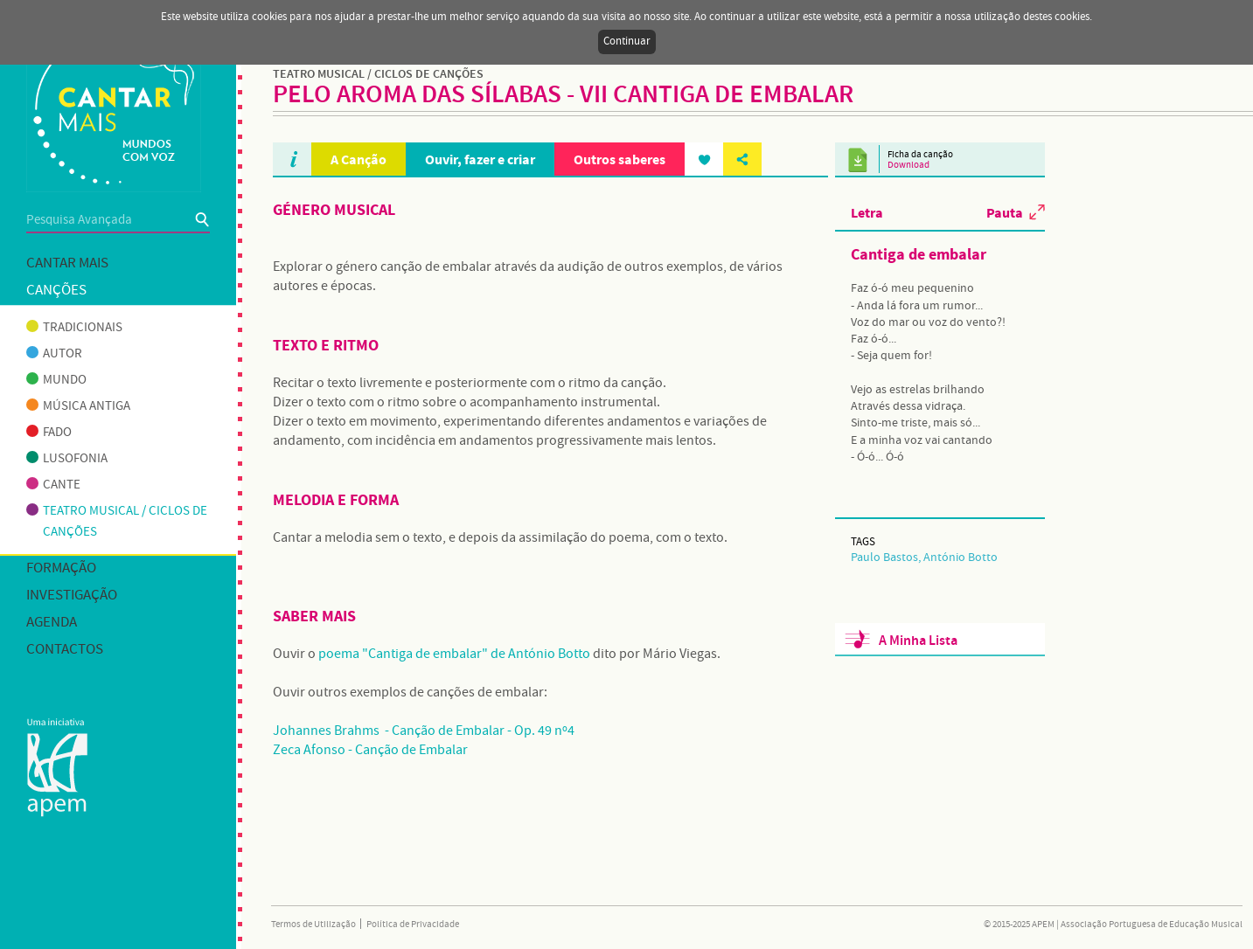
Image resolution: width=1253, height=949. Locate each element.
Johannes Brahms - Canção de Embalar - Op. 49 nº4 (423, 731)
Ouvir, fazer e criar (480, 159)
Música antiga (78, 406)
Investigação (71, 595)
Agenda (51, 623)
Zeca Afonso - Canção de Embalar (370, 750)
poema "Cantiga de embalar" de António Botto (454, 654)
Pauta (1004, 212)
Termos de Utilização (313, 924)
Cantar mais (67, 263)
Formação (61, 568)
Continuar (627, 41)
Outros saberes (619, 159)
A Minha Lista (918, 641)
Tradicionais (74, 327)
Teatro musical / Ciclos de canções (116, 521)
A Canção (358, 159)
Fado (49, 432)
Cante (53, 485)
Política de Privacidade (412, 924)
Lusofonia (67, 459)
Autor (54, 354)
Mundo (56, 380)
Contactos (64, 650)
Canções (56, 291)
